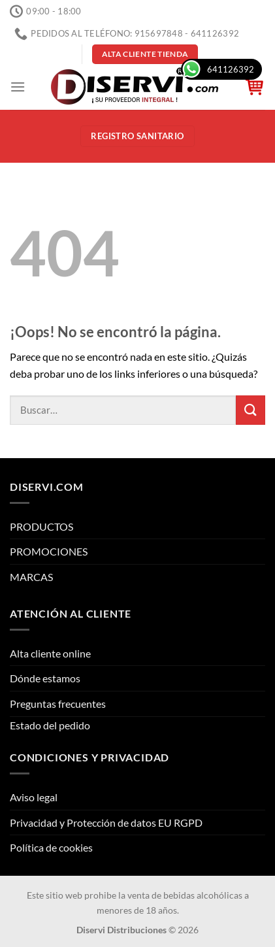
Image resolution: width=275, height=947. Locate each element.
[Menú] (17, 87)
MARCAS (31, 577)
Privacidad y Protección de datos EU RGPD (106, 822)
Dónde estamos (45, 678)
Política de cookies (51, 847)
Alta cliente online (50, 653)
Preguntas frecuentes (58, 703)
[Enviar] (250, 410)
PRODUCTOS (41, 526)
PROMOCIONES (49, 551)
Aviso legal (33, 797)
